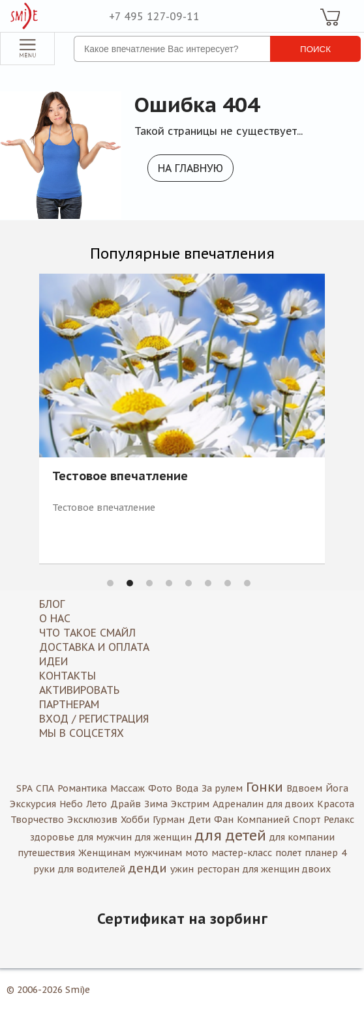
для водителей (91, 869)
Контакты (67, 675)
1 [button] (110, 583)
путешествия (46, 853)
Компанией (263, 819)
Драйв (125, 804)
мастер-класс (241, 853)
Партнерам (69, 704)
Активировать (79, 689)
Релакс (339, 819)
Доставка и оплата (94, 646)
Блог (52, 603)
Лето (96, 804)
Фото (160, 788)
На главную (190, 168)
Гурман (169, 819)
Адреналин (238, 804)
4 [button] (169, 583)
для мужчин (105, 837)
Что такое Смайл (87, 632)
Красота (335, 804)
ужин (182, 869)
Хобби (135, 819)
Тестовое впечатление (120, 476)
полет (288, 853)
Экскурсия (33, 804)
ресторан (218, 869)
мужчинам (158, 853)
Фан (224, 819)
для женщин (163, 837)
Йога (337, 788)
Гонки (264, 787)
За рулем (222, 788)
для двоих (290, 804)
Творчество (37, 819)
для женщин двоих (287, 869)
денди (148, 868)
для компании (302, 837)
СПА (45, 788)
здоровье (52, 837)
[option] (182, 419)
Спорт (306, 819)
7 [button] (227, 583)
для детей (230, 835)
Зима (156, 804)
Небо (71, 804)
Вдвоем (304, 788)
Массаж (127, 788)
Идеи (53, 661)
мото (196, 853)
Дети (199, 819)
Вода (186, 788)
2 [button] (130, 583)
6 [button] (208, 583)
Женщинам (104, 853)
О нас (54, 618)
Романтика (82, 788)
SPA (24, 788)
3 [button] (149, 583)
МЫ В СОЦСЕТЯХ (81, 732)
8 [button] (247, 583)
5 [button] (188, 583)
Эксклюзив (92, 819)
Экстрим (190, 804)
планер (321, 853)
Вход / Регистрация (94, 718)
